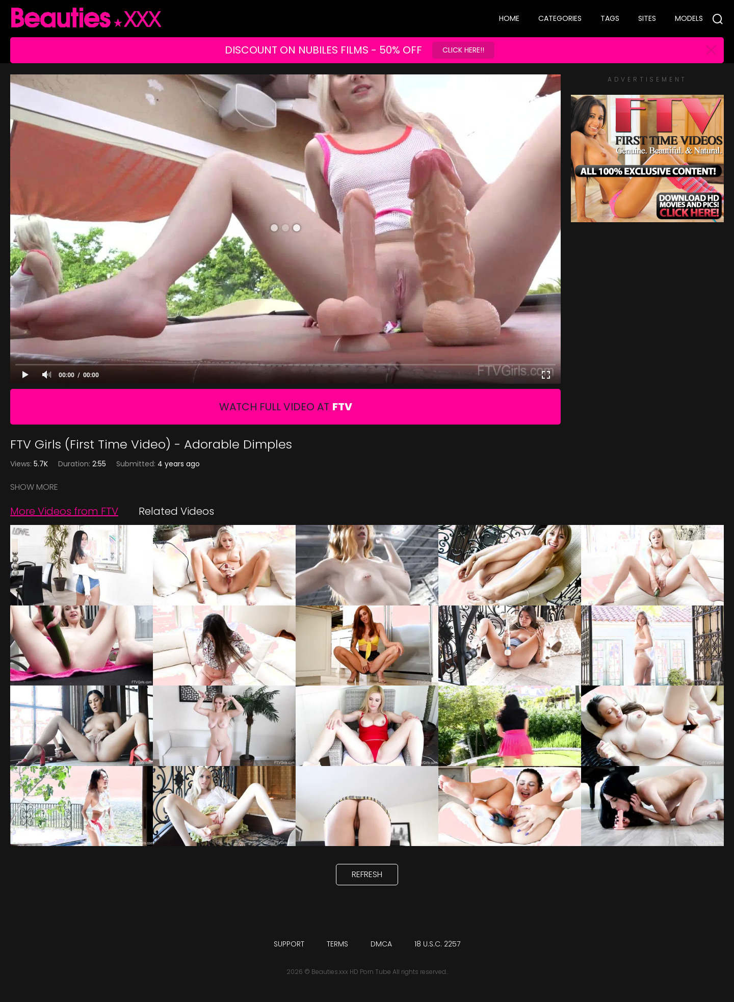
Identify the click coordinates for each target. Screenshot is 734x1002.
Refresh (367, 874)
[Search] (718, 19)
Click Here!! (463, 50)
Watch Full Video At (285, 407)
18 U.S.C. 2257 (437, 944)
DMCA (381, 944)
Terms (337, 944)
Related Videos (176, 511)
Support (289, 944)
